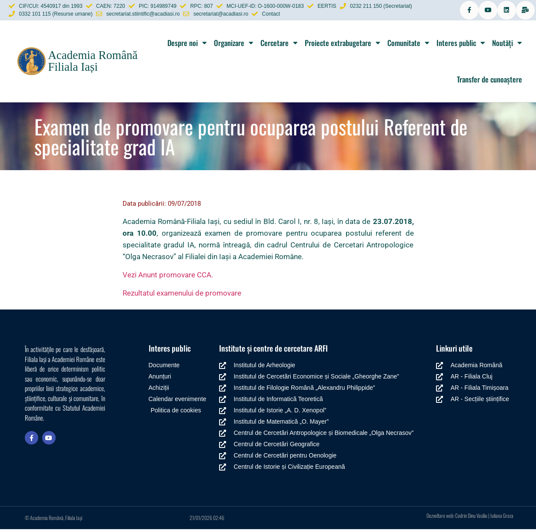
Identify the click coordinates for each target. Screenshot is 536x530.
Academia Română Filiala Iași (92, 61)
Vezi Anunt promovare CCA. (168, 275)
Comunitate (408, 44)
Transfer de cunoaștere (489, 80)
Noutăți (507, 44)
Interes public (460, 44)
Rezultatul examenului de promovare (182, 294)
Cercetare (279, 44)
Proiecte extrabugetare (342, 44)
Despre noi (187, 44)
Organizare (233, 44)
